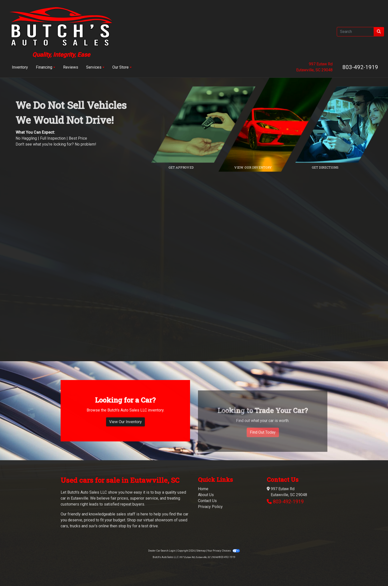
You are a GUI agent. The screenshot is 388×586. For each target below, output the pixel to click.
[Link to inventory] (279, 124)
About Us (206, 494)
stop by (124, 526)
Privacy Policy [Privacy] (210, 506)
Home (203, 488)
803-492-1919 (360, 67)
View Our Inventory (125, 446)
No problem (85, 144)
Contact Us (207, 500)
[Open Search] (355, 31)
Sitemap (201, 550)
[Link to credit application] (207, 124)
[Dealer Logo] (61, 31)
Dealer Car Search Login (161, 550)
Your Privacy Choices (223, 550)
